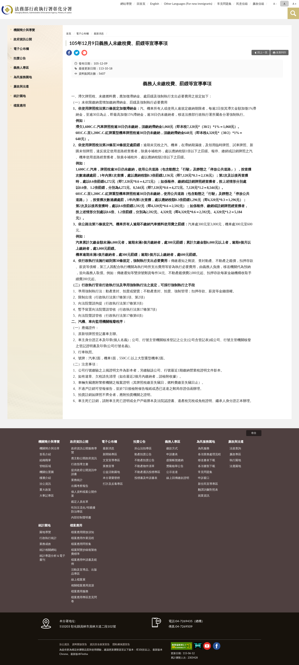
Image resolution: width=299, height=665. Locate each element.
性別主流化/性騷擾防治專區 (83, 509)
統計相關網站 (48, 549)
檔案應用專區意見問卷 (84, 599)
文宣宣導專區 (111, 460)
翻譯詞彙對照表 (208, 489)
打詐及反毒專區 (113, 483)
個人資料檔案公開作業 (84, 493)
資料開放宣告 (79, 644)
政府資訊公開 (23, 39)
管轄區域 (45, 466)
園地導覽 (45, 532)
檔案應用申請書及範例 (84, 561)
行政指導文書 (79, 464)
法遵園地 (235, 466)
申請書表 (172, 454)
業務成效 (45, 543)
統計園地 (20, 96)
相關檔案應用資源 (82, 585)
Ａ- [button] (275, 3)
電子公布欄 (21, 48)
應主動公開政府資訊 (84, 458)
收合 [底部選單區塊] (253, 432)
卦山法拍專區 (143, 448)
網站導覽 (126, 3)
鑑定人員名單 (79, 501)
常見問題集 (224, 3)
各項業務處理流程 (209, 454)
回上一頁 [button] (262, 52)
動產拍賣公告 (143, 454)
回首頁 (141, 3)
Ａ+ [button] (294, 3)
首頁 (68, 33)
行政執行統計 (48, 538)
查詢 (293, 13)
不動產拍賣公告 (144, 460)
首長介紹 (45, 454)
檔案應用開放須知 (82, 532)
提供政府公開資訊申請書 (84, 472)
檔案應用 (20, 105)
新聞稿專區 (110, 454)
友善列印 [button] (281, 52)
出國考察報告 (79, 485)
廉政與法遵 (21, 86)
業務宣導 (108, 466)
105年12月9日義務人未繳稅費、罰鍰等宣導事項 (118, 43)
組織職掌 (45, 460)
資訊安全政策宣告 (100, 644)
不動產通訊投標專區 (147, 472)
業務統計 (77, 480)
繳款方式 (172, 448)
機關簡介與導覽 (24, 30)
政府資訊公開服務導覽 (84, 450)
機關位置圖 (46, 472)
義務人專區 (21, 67)
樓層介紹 (45, 477)
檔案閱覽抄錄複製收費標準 (84, 551)
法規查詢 (235, 448)
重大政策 (45, 489)
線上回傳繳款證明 (177, 477)
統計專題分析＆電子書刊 (52, 557)
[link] (69, 53)
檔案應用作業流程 (82, 538)
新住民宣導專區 (208, 483)
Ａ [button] (284, 3)
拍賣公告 (20, 58)
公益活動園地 (111, 472)
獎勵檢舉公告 (174, 466)
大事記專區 (46, 495)
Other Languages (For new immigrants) (188, 3)
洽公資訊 (45, 483)
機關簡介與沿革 (49, 448)
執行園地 (235, 460)
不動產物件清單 (144, 466)
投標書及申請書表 (145, 477)
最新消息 (99, 33)
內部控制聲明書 (81, 517)
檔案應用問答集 (81, 543)
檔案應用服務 (79, 591)
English (154, 3)
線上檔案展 (78, 579)
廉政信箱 (258, 3)
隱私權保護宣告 (121, 644)
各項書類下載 (206, 466)
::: (3, 3)
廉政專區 (235, 454)
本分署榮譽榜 (111, 477)
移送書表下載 (206, 460)
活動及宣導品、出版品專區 (84, 571)
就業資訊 (203, 495)
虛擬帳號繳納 (174, 460)
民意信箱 (242, 3)
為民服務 (203, 448)
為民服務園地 (23, 77)
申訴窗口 (203, 477)
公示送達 (172, 472)
